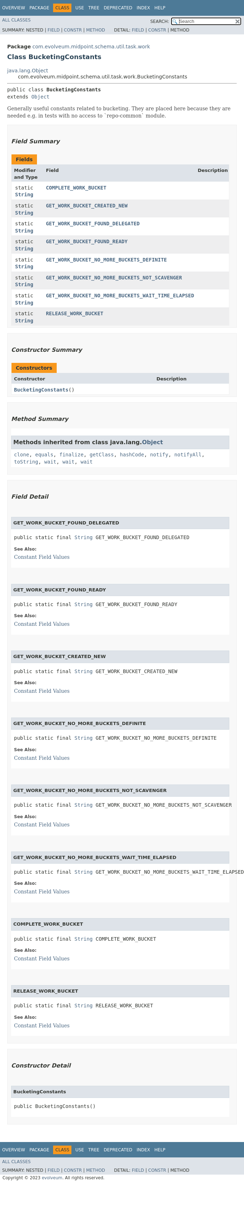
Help (159, 7)
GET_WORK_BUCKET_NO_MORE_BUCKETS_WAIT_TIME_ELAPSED (120, 295)
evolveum (52, 1177)
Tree (93, 7)
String (24, 194)
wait (50, 462)
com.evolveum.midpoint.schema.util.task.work (91, 46)
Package (39, 7)
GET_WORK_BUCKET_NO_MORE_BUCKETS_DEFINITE (106, 260)
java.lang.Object (27, 70)
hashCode (132, 454)
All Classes (16, 20)
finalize (71, 454)
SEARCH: (159, 21)
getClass (102, 454)
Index (143, 7)
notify (159, 454)
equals (44, 454)
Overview (13, 7)
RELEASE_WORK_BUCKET (74, 313)
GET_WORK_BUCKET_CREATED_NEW (87, 205)
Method (95, 30)
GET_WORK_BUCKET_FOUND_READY (87, 241)
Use (79, 7)
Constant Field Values (42, 557)
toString (26, 462)
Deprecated (118, 7)
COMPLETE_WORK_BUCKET (76, 188)
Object (40, 97)
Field (53, 30)
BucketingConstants (41, 390)
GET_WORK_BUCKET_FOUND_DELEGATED (93, 223)
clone (21, 454)
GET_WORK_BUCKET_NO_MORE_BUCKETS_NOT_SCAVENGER (114, 277)
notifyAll (188, 454)
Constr (73, 30)
